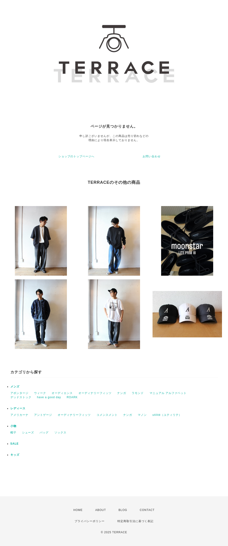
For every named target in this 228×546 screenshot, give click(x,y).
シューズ (28, 432)
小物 (13, 426)
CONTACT (147, 510)
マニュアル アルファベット (168, 393)
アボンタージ (19, 393)
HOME (78, 510)
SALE (14, 443)
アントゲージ (43, 415)
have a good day (49, 397)
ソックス (60, 432)
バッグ (44, 432)
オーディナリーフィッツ (95, 393)
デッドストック (20, 397)
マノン (142, 415)
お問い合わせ (152, 156)
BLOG (123, 510)
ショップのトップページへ (76, 156)
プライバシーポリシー (90, 521)
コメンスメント (107, 415)
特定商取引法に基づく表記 (135, 521)
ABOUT (100, 510)
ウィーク (40, 393)
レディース (17, 408)
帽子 (13, 432)
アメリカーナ (19, 415)
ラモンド (138, 393)
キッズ (14, 454)
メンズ (14, 386)
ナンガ (121, 393)
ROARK (72, 397)
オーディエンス (62, 393)
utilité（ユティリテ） (167, 415)
